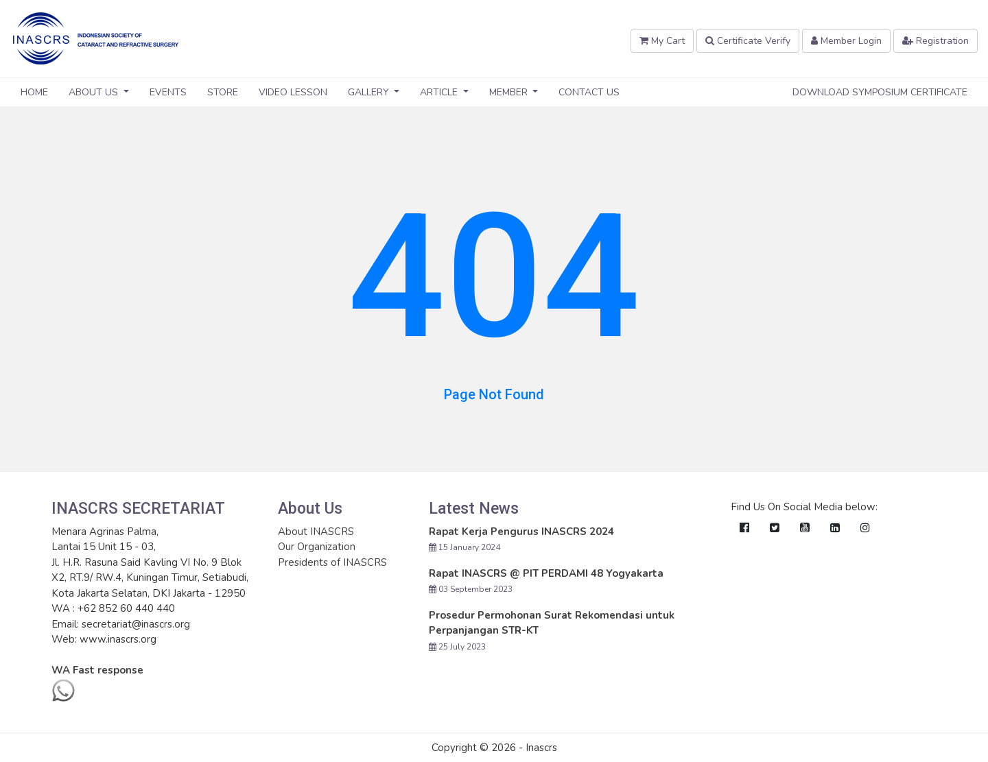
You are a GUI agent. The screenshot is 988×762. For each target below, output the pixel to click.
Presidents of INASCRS (332, 562)
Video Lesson (293, 92)
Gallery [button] (370, 92)
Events (168, 92)
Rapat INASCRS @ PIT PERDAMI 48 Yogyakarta (546, 573)
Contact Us (589, 92)
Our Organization (316, 546)
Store (222, 92)
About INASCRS (316, 531)
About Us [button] (95, 92)
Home (34, 92)
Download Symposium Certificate (879, 92)
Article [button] (440, 92)
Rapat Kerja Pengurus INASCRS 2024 (521, 531)
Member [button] (509, 92)
